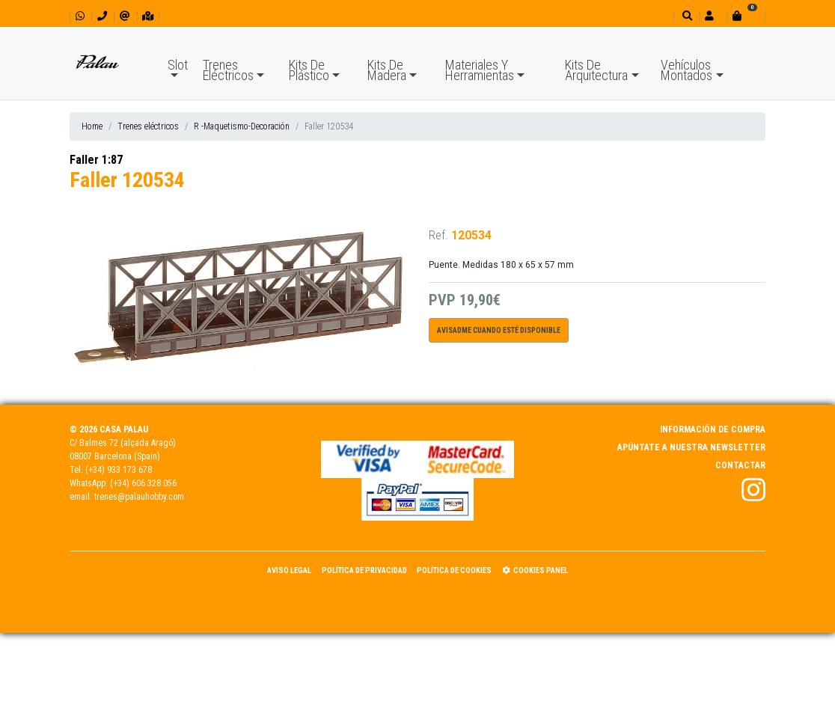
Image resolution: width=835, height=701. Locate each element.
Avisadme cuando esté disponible (498, 330)
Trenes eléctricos (148, 126)
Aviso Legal (289, 570)
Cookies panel (535, 570)
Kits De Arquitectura (596, 70)
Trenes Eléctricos (228, 70)
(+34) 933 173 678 (118, 470)
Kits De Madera (386, 70)
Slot (178, 65)
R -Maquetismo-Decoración (242, 126)
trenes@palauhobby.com (139, 497)
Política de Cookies (454, 570)
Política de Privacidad (364, 570)
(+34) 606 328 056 (143, 483)
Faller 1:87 (96, 160)
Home (92, 126)
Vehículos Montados (686, 70)
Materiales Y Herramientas (479, 70)
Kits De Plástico (309, 70)
